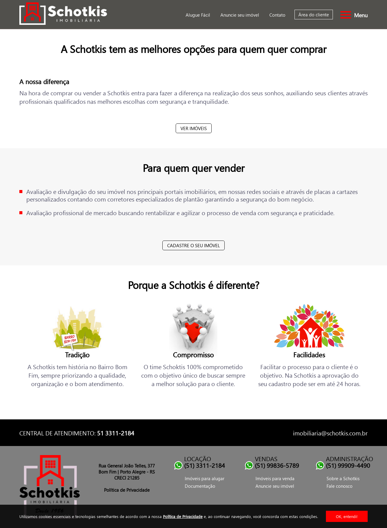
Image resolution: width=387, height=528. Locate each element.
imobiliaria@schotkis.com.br (330, 432)
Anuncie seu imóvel (239, 15)
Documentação (200, 486)
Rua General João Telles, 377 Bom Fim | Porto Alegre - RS (127, 469)
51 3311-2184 (115, 432)
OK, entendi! (347, 516)
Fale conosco (340, 486)
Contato (277, 15)
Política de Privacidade (183, 516)
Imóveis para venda (274, 478)
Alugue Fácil (198, 15)
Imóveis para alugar (204, 478)
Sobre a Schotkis (343, 478)
